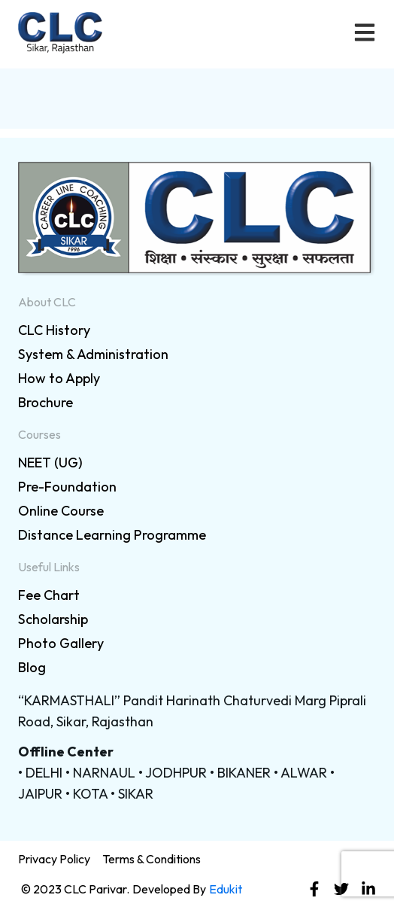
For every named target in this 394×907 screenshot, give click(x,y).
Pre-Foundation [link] (67, 486)
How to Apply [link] (59, 378)
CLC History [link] (54, 330)
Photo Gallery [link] (61, 643)
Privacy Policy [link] (54, 858)
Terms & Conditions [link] (151, 858)
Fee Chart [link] (49, 595)
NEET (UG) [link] (50, 462)
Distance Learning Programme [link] (112, 534)
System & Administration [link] (93, 354)
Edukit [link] (225, 888)
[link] (197, 219)
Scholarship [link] (53, 619)
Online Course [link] (61, 510)
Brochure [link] (45, 402)
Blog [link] (32, 667)
